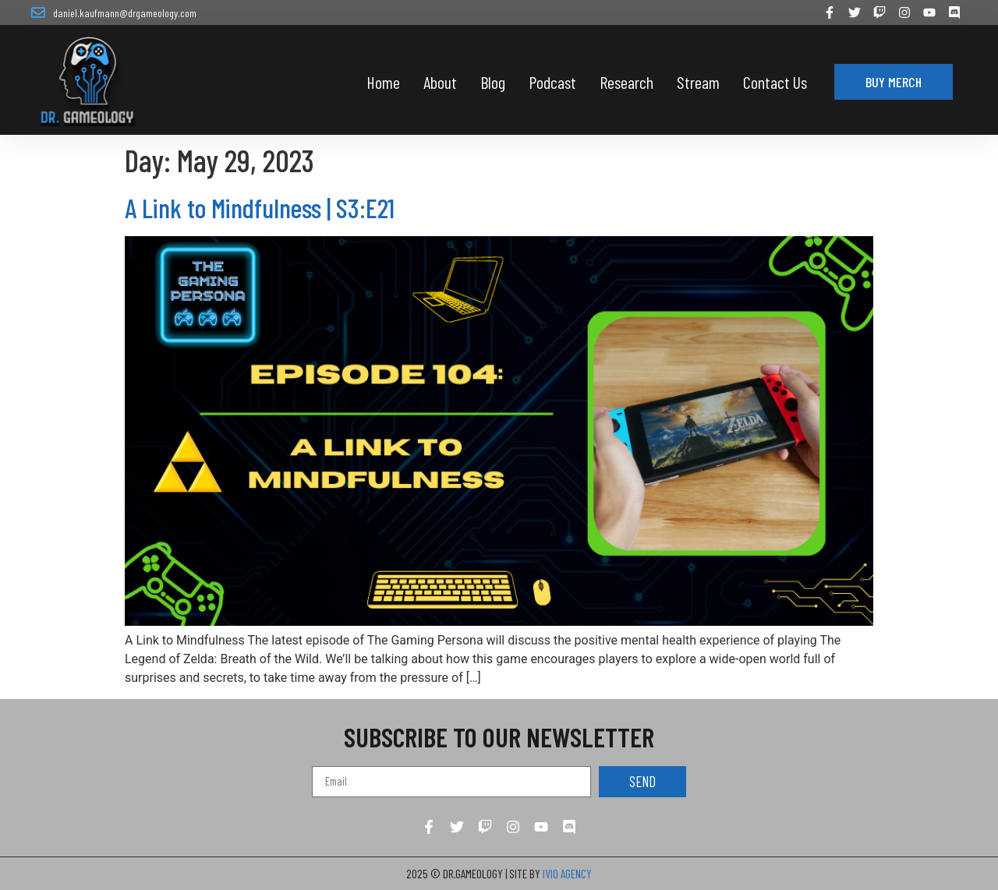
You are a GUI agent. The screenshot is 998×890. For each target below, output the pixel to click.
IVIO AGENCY (567, 874)
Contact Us (775, 82)
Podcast (552, 82)
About (440, 82)
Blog (492, 82)
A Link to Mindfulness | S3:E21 (260, 207)
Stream (698, 82)
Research (626, 82)
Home (383, 82)
